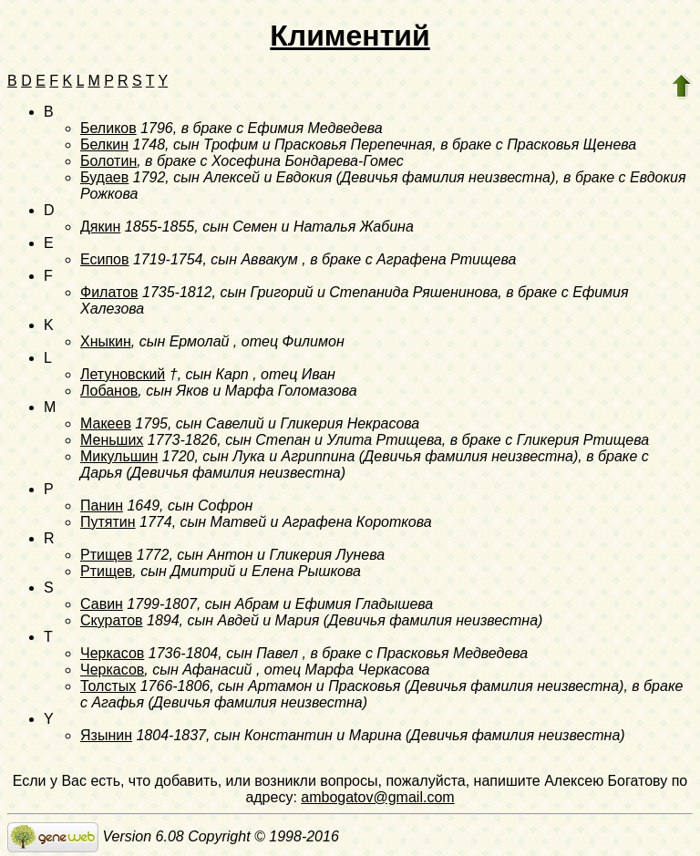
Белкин (104, 144)
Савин (101, 604)
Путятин (108, 522)
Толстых (108, 686)
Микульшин (119, 456)
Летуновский (122, 374)
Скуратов (111, 620)
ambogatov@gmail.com (377, 797)
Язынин (106, 735)
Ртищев (106, 554)
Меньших (111, 440)
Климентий (349, 35)
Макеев (105, 423)
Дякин (100, 226)
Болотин (108, 161)
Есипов (104, 259)
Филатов (109, 292)
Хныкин (105, 341)
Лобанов (109, 390)
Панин (101, 505)
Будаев (104, 177)
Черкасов (112, 653)
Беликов (108, 128)
